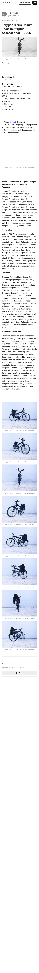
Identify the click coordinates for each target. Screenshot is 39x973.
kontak (13, 122)
